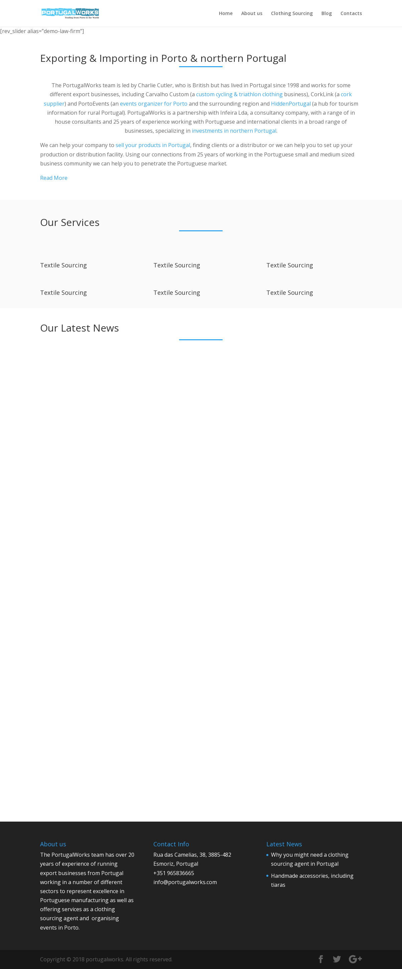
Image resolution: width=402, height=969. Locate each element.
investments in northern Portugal (234, 130)
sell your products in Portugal (153, 145)
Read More (54, 177)
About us (251, 13)
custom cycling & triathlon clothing (239, 94)
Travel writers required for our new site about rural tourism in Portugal (311, 659)
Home (226, 13)
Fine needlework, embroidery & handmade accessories (309, 433)
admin (62, 449)
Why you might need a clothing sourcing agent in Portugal (85, 433)
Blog (326, 13)
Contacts (351, 13)
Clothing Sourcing (292, 13)
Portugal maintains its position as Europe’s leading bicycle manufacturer (200, 653)
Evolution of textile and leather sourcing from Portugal (80, 650)
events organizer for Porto (153, 103)
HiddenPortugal (291, 103)
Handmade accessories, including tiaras (194, 430)
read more (60, 542)
